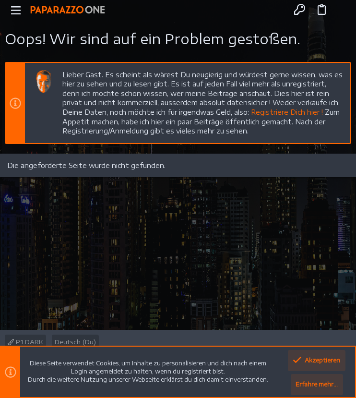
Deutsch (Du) (75, 342)
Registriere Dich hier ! (287, 112)
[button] (16, 9)
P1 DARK (25, 342)
